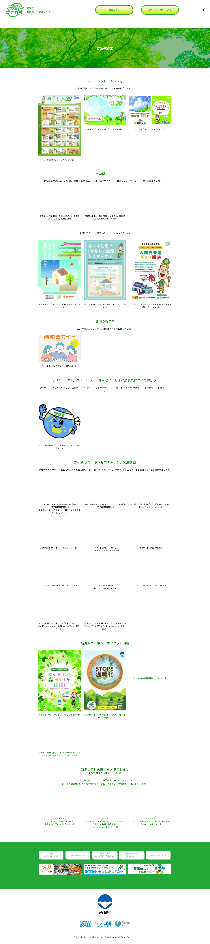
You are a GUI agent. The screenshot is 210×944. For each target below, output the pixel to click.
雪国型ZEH (114, 10)
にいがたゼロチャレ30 (160, 10)
